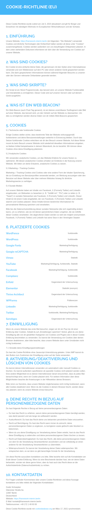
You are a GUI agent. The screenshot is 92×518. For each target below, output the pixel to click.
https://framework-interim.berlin (34, 41)
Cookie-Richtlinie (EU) (31, 6)
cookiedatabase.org (43, 509)
